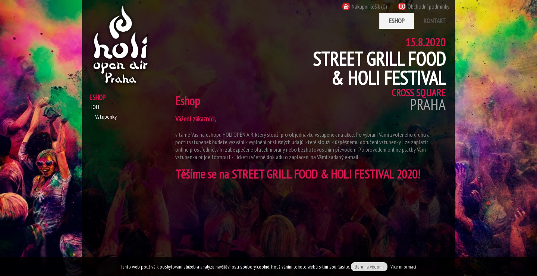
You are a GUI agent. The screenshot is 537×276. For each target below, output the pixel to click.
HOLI (94, 107)
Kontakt (435, 20)
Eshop (397, 20)
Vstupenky (106, 116)
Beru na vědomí (369, 266)
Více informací (403, 266)
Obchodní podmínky (423, 6)
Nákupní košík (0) (364, 6)
